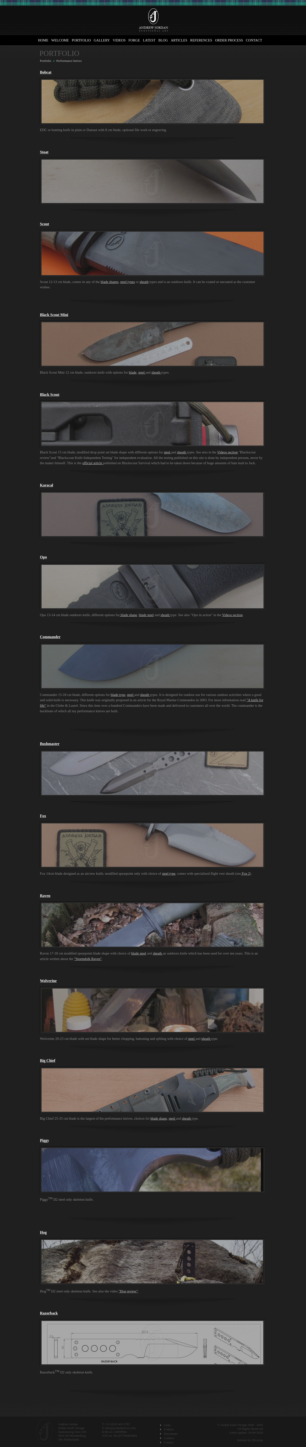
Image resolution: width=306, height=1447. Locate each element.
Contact (254, 40)
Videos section (227, 452)
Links (167, 1425)
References (201, 40)
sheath (144, 282)
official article (92, 463)
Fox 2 (245, 873)
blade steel (146, 615)
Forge (134, 40)
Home (43, 40)
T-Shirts (169, 1429)
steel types (127, 282)
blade (133, 372)
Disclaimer (171, 1433)
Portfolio (81, 40)
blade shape (128, 615)
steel (142, 372)
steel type (168, 873)
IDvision (257, 1440)
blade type (118, 695)
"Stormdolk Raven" (88, 959)
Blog (163, 40)
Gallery (102, 40)
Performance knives (69, 61)
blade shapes (109, 282)
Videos (119, 40)
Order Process (229, 40)
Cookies (169, 1438)
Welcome (60, 40)
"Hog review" (128, 1291)
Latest (149, 40)
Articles (179, 40)
